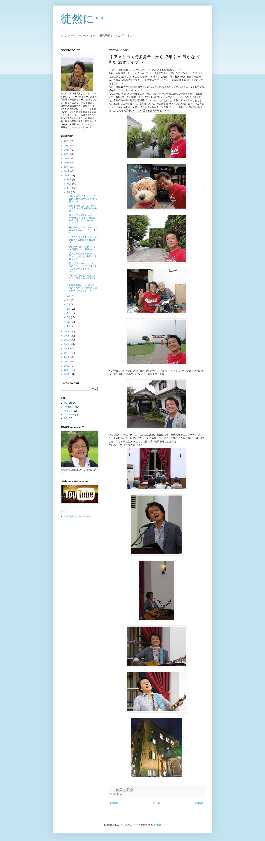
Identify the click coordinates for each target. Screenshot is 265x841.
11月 (69, 183)
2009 (67, 366)
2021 (67, 162)
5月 (69, 309)
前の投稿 (199, 803)
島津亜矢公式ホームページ (76, 516)
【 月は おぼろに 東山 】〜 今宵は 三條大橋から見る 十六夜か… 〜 (81, 199)
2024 (67, 150)
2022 (67, 158)
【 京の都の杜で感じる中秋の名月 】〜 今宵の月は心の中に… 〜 (81, 208)
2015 (67, 340)
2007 (67, 374)
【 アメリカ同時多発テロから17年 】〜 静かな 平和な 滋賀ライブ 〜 (81, 256)
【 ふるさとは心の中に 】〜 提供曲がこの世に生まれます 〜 (81, 240)
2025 (67, 145)
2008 (67, 370)
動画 (65, 418)
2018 (67, 175)
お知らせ (67, 411)
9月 (69, 192)
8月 (69, 296)
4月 (69, 313)
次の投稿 (113, 803)
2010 (67, 361)
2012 (67, 353)
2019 (67, 171)
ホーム (156, 803)
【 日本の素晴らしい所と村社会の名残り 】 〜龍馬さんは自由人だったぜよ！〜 (81, 288)
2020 (67, 167)
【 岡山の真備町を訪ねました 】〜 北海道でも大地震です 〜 (81, 278)
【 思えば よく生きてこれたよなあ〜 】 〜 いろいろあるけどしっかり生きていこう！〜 (81, 267)
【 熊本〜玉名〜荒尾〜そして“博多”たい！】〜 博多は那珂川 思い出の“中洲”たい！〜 (80, 219)
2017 (67, 331)
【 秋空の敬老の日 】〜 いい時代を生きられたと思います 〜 (81, 230)
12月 (69, 179)
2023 (67, 154)
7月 (69, 300)
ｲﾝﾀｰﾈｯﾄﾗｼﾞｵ (69, 407)
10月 (69, 188)
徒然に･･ (83, 19)
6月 (69, 304)
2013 (67, 348)
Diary (119, 794)
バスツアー (69, 414)
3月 (69, 317)
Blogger (157, 825)
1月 (69, 326)
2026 (67, 141)
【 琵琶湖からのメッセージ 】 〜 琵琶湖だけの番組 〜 (81, 248)
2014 (67, 344)
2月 (69, 321)
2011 (67, 357)
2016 (67, 335)
